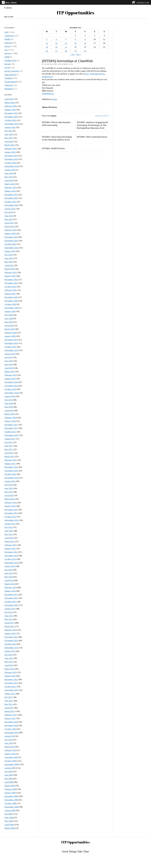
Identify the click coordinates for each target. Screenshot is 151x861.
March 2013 (9, 626)
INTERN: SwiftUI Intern (53, 148)
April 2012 (9, 665)
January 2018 (10, 421)
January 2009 (10, 792)
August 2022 (9, 251)
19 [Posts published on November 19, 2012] (47, 47)
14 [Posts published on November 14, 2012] (66, 43)
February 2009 (10, 789)
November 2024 (11, 159)
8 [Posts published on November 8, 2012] (75, 39)
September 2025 (11, 123)
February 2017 (10, 460)
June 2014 (8, 573)
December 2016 (11, 467)
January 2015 (10, 548)
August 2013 (9, 608)
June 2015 (8, 530)
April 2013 (9, 623)
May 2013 (8, 619)
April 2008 (9, 824)
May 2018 (8, 407)
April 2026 (9, 99)
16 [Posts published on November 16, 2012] (85, 43)
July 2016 (8, 484)
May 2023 (8, 219)
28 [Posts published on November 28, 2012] (66, 51)
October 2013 (10, 601)
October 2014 (10, 559)
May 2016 (8, 492)
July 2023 (8, 212)
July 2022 (8, 254)
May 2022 (8, 261)
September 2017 (11, 435)
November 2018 (11, 385)
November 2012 (11, 640)
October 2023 (10, 201)
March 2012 (9, 669)
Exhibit (7, 39)
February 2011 (10, 715)
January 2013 (10, 633)
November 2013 (11, 598)
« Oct (72, 54)
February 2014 (10, 587)
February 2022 (10, 272)
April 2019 (9, 368)
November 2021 (11, 283)
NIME (6, 57)
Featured (8, 42)
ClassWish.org (48, 93)
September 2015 (11, 520)
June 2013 (8, 615)
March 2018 (9, 414)
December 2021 (11, 279)
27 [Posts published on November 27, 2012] (56, 51)
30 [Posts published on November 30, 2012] (85, 51)
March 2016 (9, 499)
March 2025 (9, 145)
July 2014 (8, 569)
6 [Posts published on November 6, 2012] (56, 39)
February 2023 (10, 230)
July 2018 (8, 400)
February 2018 (10, 417)
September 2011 (11, 690)
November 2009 (11, 757)
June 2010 (8, 743)
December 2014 (11, 552)
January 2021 (10, 293)
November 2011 (11, 683)
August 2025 (9, 127)
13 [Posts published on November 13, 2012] (56, 43)
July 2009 (8, 771)
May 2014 (8, 576)
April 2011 (9, 707)
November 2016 (11, 470)
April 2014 (9, 580)
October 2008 (10, 803)
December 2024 (11, 155)
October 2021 (10, 286)
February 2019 (10, 375)
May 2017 (8, 449)
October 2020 (10, 304)
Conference (9, 35)
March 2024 (9, 184)
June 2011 (8, 700)
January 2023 (10, 233)
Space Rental (10, 74)
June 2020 (8, 318)
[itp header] (75, 2)
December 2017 (11, 424)
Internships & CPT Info (91, 21)
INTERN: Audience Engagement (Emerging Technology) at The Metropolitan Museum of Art (92, 125)
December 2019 (11, 339)
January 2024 (10, 191)
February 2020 (10, 332)
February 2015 (10, 545)
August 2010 (9, 736)
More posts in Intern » (102, 116)
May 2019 (8, 364)
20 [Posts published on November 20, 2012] (56, 47)
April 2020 (9, 325)
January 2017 (10, 463)
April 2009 (9, 782)
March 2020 (9, 329)
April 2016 (9, 495)
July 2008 (8, 814)
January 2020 (10, 336)
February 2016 (10, 502)
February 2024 (10, 187)
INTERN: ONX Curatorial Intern (92, 136)
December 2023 (11, 194)
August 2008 (9, 810)
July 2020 (8, 315)
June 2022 (8, 258)
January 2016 (10, 506)
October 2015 (10, 516)
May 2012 (8, 661)
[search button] (8, 8)
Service (7, 67)
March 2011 (9, 711)
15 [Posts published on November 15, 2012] (75, 43)
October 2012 (10, 644)
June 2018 (8, 403)
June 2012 (8, 658)
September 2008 (11, 807)
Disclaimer (75, 21)
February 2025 (10, 148)
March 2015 (9, 541)
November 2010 (11, 725)
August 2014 (9, 566)
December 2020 (11, 297)
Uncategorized (10, 81)
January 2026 (10, 109)
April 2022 (9, 265)
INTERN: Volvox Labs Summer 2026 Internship (56, 123)
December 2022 (11, 237)
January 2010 (10, 753)
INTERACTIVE (143, 3)
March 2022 (9, 269)
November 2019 (11, 343)
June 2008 (8, 817)
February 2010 (10, 750)
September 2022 (11, 247)
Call (58, 21)
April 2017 (9, 453)
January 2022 (10, 276)
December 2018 (11, 382)
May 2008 (8, 821)
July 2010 (8, 739)
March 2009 (9, 785)
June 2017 (8, 446)
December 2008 (11, 796)
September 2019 (11, 350)
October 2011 (10, 686)
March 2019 (9, 371)
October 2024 (10, 162)
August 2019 (9, 354)
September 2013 (11, 605)
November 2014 (11, 555)
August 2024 (9, 169)
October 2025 (10, 120)
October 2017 (10, 431)
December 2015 (11, 509)
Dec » (78, 54)
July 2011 (8, 697)
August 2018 (9, 396)
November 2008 (11, 799)
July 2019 (8, 357)
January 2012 (10, 676)
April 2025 (9, 141)
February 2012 (10, 672)
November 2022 (11, 240)
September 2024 (11, 166)
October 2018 (10, 389)
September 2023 (11, 205)
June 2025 (8, 134)
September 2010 (11, 732)
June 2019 (8, 361)
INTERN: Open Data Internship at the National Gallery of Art (57, 138)
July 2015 (8, 527)
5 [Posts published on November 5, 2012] (46, 39)
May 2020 (8, 322)
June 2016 (8, 488)
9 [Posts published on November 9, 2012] (85, 39)
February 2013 (10, 630)
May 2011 (8, 704)
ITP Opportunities (75, 13)
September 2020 (11, 308)
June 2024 (8, 173)
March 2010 (9, 746)
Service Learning (11, 71)
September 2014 (11, 562)
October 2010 (10, 729)
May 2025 (8, 138)
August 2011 (9, 693)
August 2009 (9, 768)
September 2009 (11, 764)
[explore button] (134, 2)
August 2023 (9, 208)
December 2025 (11, 113)
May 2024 (8, 177)
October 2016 (10, 474)
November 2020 (11, 300)
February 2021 (10, 290)
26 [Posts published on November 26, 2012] (47, 51)
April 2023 (9, 223)
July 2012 (8, 654)
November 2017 (11, 428)
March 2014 (9, 584)
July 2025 (8, 131)
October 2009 (10, 761)
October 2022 (10, 244)
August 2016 (9, 481)
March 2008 (9, 828)
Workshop (8, 88)
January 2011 (10, 718)
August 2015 (9, 523)
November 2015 (11, 513)
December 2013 (11, 594)
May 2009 (8, 778)
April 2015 (9, 538)
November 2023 (11, 198)
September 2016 (11, 477)
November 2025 (11, 116)
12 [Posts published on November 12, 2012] (47, 43)
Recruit (7, 64)
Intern (65, 21)
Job (52, 21)
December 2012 (11, 637)
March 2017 (9, 456)
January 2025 (10, 152)
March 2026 (9, 102)
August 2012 (9, 651)
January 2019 (10, 378)
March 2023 (9, 226)
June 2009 (8, 775)
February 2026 (10, 106)
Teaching (8, 78)
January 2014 (10, 591)
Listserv (7, 53)
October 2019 (10, 346)
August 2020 (9, 311)
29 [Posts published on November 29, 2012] (75, 51)
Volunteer (8, 85)
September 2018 (11, 392)
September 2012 (11, 647)
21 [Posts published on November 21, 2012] (66, 47)
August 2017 (9, 438)
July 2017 (8, 442)
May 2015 (8, 534)
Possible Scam (10, 60)
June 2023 (8, 215)
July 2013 (8, 612)
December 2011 (11, 679)
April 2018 (9, 410)
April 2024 (9, 180)
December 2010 (11, 722)
